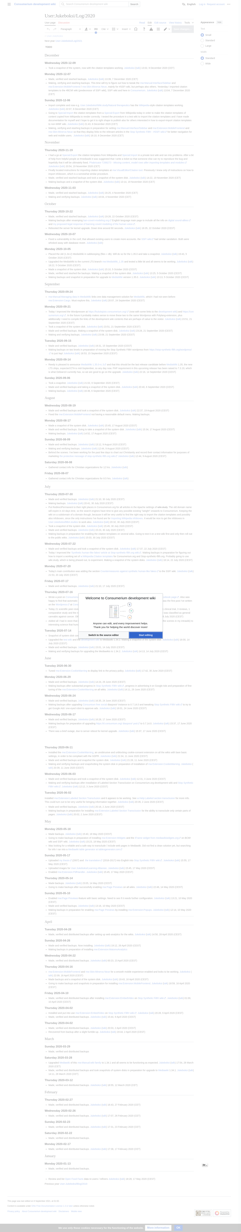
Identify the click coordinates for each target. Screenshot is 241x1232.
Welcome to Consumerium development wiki (121, 598)
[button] (103, 635)
